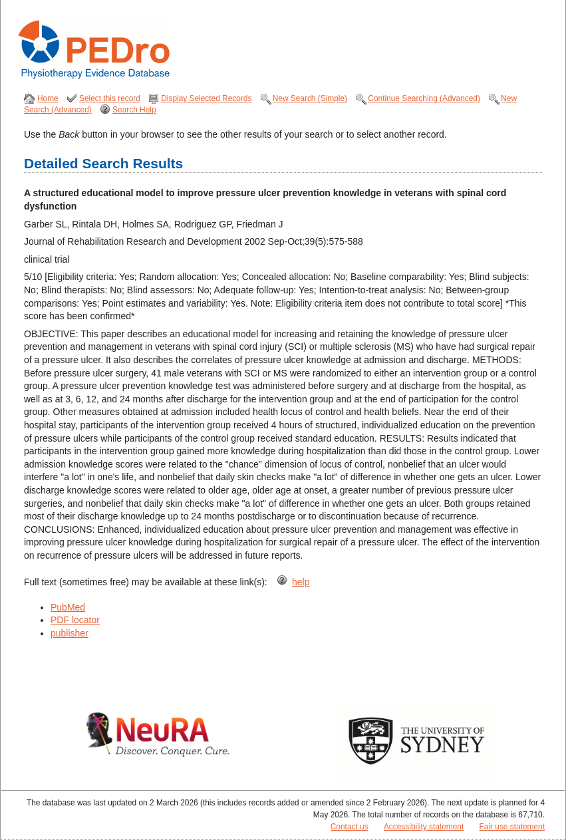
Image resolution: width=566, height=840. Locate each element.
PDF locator (75, 620)
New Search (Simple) (310, 98)
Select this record (109, 98)
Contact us (349, 826)
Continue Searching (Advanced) (424, 98)
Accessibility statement (424, 826)
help (300, 582)
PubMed (68, 607)
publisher (69, 633)
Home (48, 98)
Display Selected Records (206, 98)
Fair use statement (512, 826)
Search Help (134, 109)
